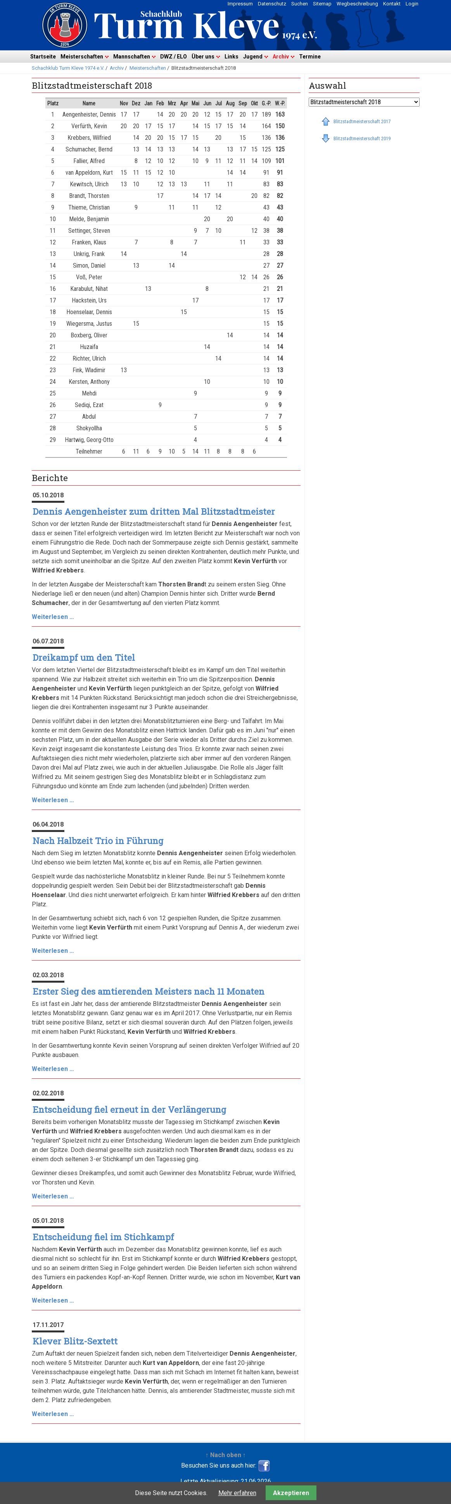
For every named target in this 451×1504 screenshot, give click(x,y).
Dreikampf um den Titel (84, 657)
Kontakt (392, 4)
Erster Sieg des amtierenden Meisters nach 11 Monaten (148, 991)
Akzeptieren (291, 1493)
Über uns (203, 56)
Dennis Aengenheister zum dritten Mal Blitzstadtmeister (154, 511)
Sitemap (322, 4)
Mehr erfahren (237, 1493)
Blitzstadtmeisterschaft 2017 (362, 121)
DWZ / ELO (173, 56)
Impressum (240, 4)
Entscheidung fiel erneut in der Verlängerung (129, 1109)
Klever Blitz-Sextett (75, 1341)
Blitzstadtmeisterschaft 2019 (362, 138)
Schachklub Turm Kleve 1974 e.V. (68, 68)
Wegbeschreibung (357, 4)
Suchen (299, 4)
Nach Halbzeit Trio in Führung (98, 840)
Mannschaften (131, 56)
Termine (310, 56)
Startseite (43, 56)
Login (412, 4)
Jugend (253, 56)
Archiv (281, 56)
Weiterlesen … (53, 617)
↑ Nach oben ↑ (226, 1455)
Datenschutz (272, 4)
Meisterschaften (81, 56)
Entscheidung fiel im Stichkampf (103, 1237)
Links (231, 56)
